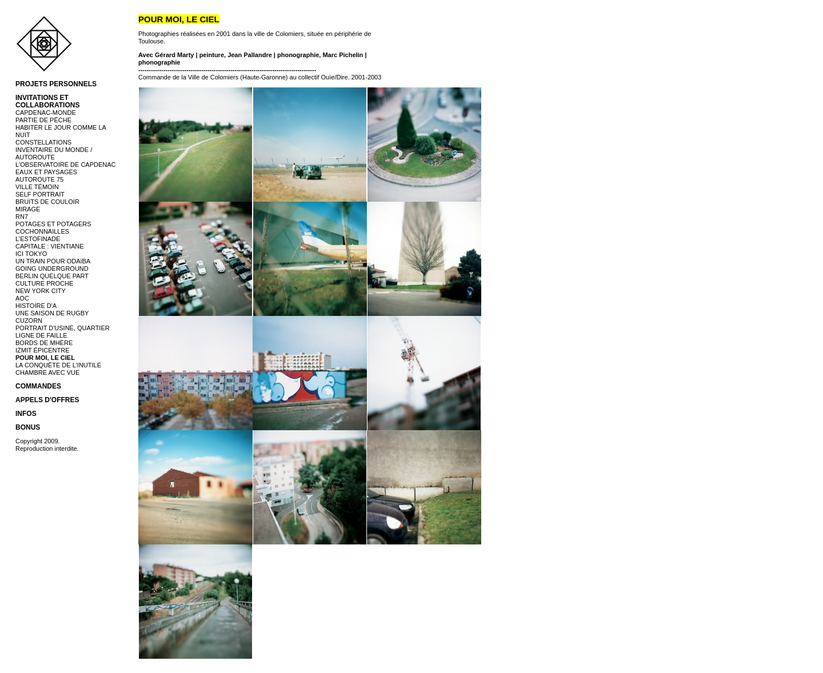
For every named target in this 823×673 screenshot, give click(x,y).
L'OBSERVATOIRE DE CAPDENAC (65, 164)
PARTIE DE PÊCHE (43, 120)
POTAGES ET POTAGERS (53, 224)
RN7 (21, 216)
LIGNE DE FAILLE (41, 335)
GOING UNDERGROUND (52, 268)
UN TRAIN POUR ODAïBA (52, 261)
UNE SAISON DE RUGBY (52, 313)
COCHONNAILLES (42, 231)
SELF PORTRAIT (40, 194)
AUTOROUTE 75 (39, 179)
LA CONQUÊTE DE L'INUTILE (58, 365)
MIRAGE (27, 209)
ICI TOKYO (31, 253)
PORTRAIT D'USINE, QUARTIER (62, 328)
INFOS (26, 414)
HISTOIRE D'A (36, 305)
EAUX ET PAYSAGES (46, 172)
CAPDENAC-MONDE (45, 112)
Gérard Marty (174, 54)
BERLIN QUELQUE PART (52, 276)
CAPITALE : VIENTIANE (49, 246)
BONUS (27, 427)
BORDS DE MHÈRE (44, 342)
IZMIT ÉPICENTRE (42, 350)
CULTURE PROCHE (44, 283)
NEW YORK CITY (40, 290)
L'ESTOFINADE (37, 238)
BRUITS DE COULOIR (47, 201)
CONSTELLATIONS (43, 142)
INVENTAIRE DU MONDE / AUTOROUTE (53, 153)
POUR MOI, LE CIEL (45, 357)
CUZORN (28, 320)
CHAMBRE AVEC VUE (47, 372)
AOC (22, 298)
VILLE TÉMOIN (37, 186)
